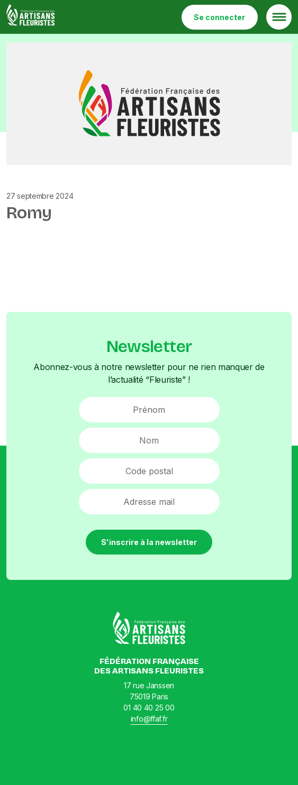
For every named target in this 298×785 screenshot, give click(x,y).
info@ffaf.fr (149, 718)
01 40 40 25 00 (148, 707)
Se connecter (219, 17)
